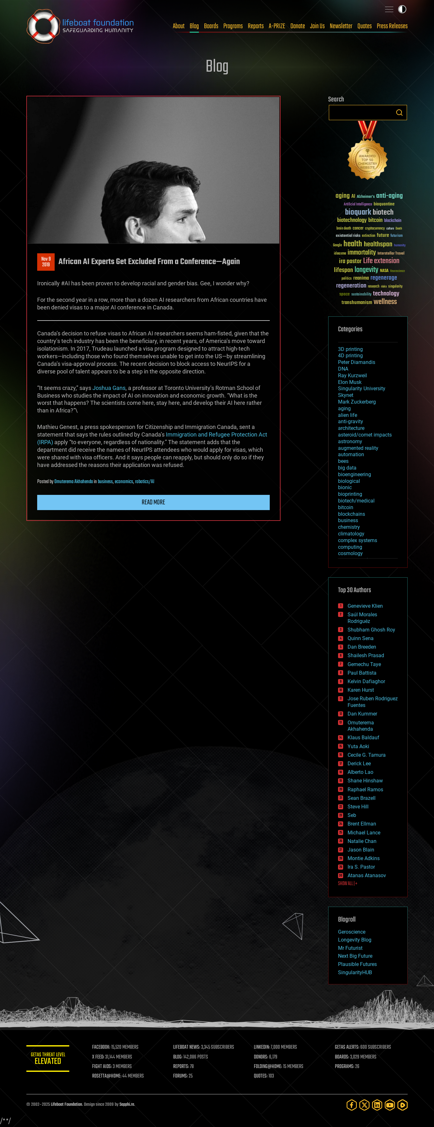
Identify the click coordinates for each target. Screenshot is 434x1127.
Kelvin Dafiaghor (366, 681)
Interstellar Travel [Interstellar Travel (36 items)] (390, 253)
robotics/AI (144, 482)
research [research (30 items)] (373, 287)
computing (350, 547)
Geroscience (351, 932)
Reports (256, 26)
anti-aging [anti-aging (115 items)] (389, 196)
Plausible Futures (357, 964)
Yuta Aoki (358, 746)
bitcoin (345, 507)
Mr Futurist (350, 948)
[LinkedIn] (377, 1105)
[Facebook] (352, 1105)
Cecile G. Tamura (367, 755)
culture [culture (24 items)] (390, 228)
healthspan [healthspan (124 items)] (378, 245)
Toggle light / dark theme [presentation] (402, 9)
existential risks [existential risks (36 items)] (348, 236)
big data (347, 468)
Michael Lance (364, 833)
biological (349, 481)
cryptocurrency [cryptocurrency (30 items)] (375, 229)
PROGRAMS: (345, 1067)
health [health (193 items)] (352, 244)
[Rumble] (402, 1105)
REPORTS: (182, 1067)
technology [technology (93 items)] (386, 294)
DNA (343, 369)
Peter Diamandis (356, 362)
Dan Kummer (362, 714)
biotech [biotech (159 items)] (383, 212)
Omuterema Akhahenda (73, 482)
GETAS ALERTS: (347, 1047)
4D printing (350, 356)
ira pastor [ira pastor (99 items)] (350, 261)
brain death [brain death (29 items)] (343, 229)
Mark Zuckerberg (357, 402)
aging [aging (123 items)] (343, 196)
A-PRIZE (277, 26)
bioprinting (350, 494)
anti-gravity (350, 421)
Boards (211, 26)
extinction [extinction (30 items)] (368, 236)
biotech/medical (356, 501)
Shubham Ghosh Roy (371, 630)
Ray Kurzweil (352, 375)
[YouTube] (390, 1105)
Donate (297, 26)
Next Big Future (355, 956)
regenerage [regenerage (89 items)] (383, 278)
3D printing (350, 349)
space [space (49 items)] (344, 294)
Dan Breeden (362, 647)
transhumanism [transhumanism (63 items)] (357, 303)
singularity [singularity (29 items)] (395, 287)
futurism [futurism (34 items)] (396, 236)
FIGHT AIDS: (103, 1067)
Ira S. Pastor (361, 867)
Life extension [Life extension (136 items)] (381, 261)
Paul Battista (362, 673)
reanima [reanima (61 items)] (361, 278)
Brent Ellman (362, 824)
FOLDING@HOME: (269, 1067)
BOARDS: (342, 1057)
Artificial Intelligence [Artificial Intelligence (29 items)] (358, 205)
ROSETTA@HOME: (108, 1076)
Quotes (364, 26)
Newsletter (341, 26)
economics (124, 482)
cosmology (350, 553)
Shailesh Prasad (366, 655)
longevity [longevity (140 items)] (366, 270)
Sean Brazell (362, 798)
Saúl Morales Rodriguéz (362, 618)
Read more (153, 502)
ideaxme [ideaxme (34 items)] (340, 254)
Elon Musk (350, 382)
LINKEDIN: (263, 1047)
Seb (352, 815)
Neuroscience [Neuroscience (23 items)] (397, 271)
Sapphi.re (126, 1104)
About (179, 26)
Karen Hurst (361, 690)
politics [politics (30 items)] (347, 279)
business (105, 482)
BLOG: (178, 1057)
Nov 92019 (46, 262)
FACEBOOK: (103, 1047)
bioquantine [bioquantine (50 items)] (384, 204)
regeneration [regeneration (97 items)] (351, 285)
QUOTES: (261, 1076)
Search (399, 112)
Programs (233, 26)
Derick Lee (359, 764)
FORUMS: (181, 1076)
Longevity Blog (354, 940)
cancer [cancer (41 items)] (358, 228)
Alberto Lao (360, 772)
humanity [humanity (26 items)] (400, 246)
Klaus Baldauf (363, 738)
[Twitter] (364, 1105)
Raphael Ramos (365, 790)
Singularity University (361, 388)
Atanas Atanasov (367, 875)
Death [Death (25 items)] (399, 228)
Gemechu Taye (364, 664)
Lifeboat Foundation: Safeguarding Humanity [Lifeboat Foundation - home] (80, 26)
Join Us (317, 26)
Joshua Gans (108, 388)
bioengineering (354, 474)
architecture (351, 428)
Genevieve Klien (365, 606)
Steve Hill (358, 807)
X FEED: (100, 1057)
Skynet (345, 395)
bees (343, 461)
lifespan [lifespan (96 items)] (343, 270)
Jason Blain (361, 850)
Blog (194, 26)
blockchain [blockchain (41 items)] (392, 220)
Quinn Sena (361, 638)
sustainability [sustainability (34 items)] (361, 295)
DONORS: (262, 1057)
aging (344, 408)
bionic (345, 487)
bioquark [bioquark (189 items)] (358, 212)
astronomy (350, 441)
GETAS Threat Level (48, 1059)
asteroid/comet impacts (365, 435)
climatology (351, 534)
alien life (347, 415)
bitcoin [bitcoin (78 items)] (375, 220)
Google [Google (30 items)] (337, 245)
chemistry (349, 527)
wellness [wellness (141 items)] (385, 302)
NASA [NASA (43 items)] (384, 271)
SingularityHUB (355, 972)
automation (351, 454)
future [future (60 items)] (383, 235)
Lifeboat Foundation (66, 1104)
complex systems (357, 540)
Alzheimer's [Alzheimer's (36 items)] (366, 197)
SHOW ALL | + (347, 884)
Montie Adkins (364, 858)
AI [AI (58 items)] (353, 197)
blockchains (351, 514)
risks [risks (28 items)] (384, 286)
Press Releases (392, 26)
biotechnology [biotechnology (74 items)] (352, 220)
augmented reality (358, 448)
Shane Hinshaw (365, 781)
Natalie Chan (362, 841)
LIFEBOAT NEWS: (187, 1047)
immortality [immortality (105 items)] (362, 252)
